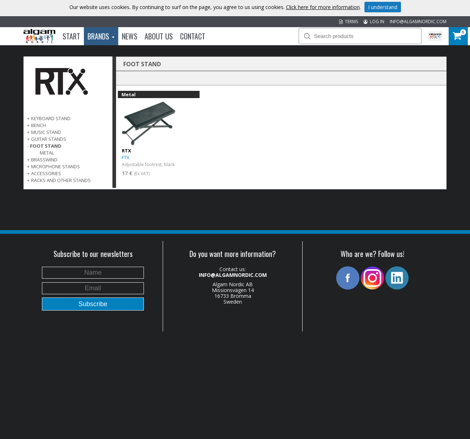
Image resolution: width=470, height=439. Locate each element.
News (129, 36)
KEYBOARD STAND (50, 118)
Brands (101, 36)
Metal (47, 152)
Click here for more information (323, 7)
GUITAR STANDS (48, 139)
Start (71, 36)
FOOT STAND (45, 146)
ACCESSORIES (46, 173)
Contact (192, 36)
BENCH (38, 125)
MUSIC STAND (46, 132)
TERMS (348, 21)
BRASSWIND (44, 159)
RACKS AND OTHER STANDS (61, 180)
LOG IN (373, 21)
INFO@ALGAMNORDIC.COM (418, 21)
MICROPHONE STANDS (55, 166)
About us (159, 36)
